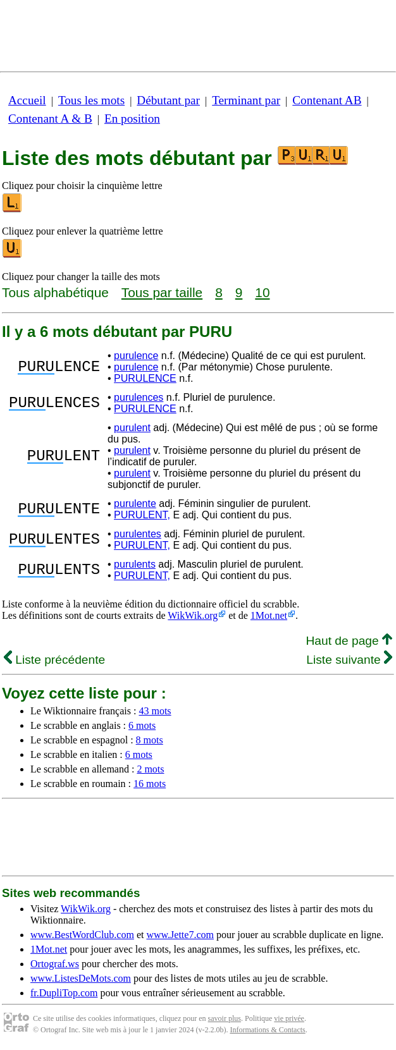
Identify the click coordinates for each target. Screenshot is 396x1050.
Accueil (27, 100)
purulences (138, 397)
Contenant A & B (50, 118)
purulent (132, 427)
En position (132, 118)
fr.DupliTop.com (63, 992)
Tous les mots (91, 100)
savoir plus (224, 1018)
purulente (135, 503)
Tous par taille (161, 292)
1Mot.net (269, 615)
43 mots (155, 710)
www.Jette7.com (180, 934)
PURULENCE (145, 378)
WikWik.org (193, 615)
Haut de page (349, 640)
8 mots (149, 740)
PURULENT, (142, 515)
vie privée (289, 1018)
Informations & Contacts (267, 1029)
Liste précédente (54, 659)
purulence (136, 355)
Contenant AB (326, 100)
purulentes (137, 533)
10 (262, 292)
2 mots (150, 769)
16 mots (149, 783)
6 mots (142, 725)
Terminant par (246, 100)
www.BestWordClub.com (82, 934)
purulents (135, 564)
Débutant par (168, 100)
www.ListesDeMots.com (80, 978)
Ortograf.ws (54, 963)
